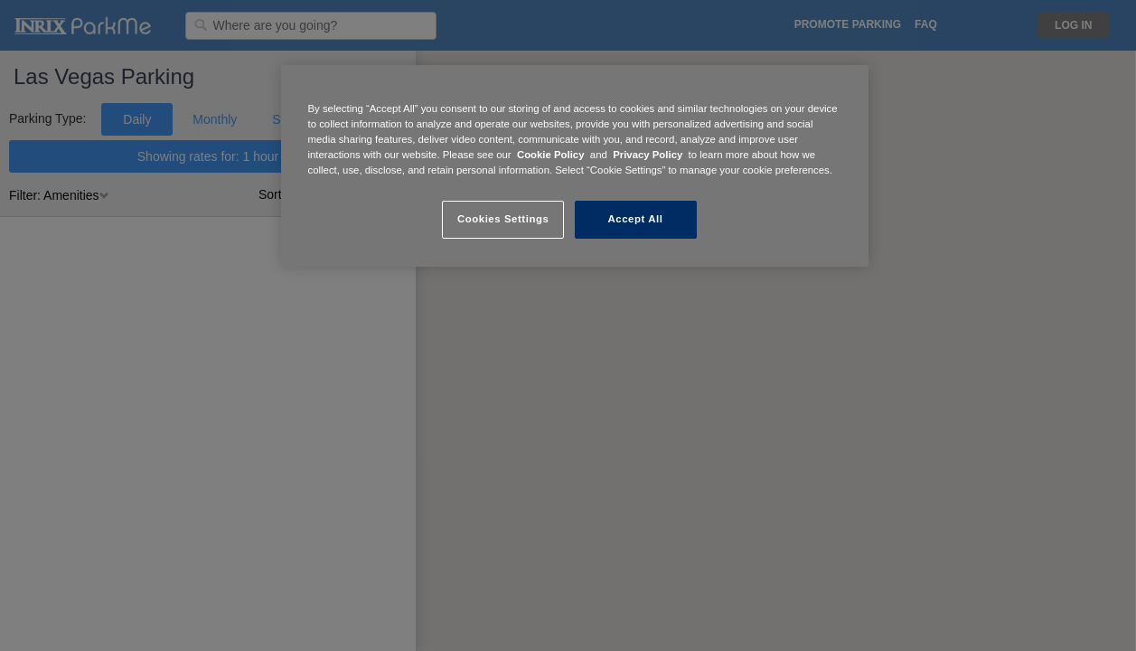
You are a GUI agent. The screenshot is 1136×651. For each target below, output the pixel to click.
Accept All (635, 218)
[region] (574, 166)
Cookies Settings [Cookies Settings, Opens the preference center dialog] (503, 218)
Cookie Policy (551, 154)
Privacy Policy (647, 154)
